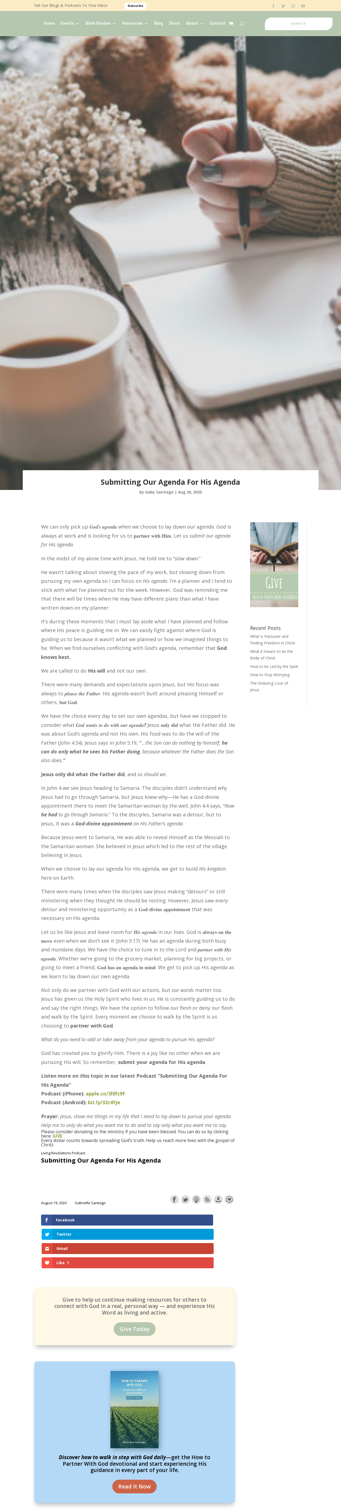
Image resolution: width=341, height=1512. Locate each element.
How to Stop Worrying (270, 674)
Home (49, 23)
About (192, 23)
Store (174, 23)
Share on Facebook (174, 1199)
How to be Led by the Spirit (274, 666)
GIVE (57, 1136)
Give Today (135, 1286)
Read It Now (134, 1443)
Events (67, 23)
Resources (132, 23)
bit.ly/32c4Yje (104, 1102)
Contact (218, 23)
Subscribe (135, 6)
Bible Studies (98, 23)
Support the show (229, 1199)
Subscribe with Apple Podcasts (196, 1199)
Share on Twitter (185, 1199)
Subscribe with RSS (207, 1199)
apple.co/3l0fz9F (105, 1093)
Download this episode (218, 1199)
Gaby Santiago (159, 492)
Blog (158, 23)
